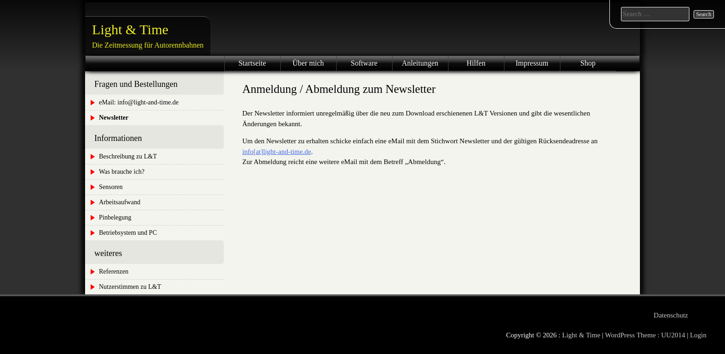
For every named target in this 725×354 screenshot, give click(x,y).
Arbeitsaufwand (119, 202)
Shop (588, 63)
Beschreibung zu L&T (128, 156)
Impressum (532, 63)
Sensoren (111, 186)
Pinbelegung (115, 217)
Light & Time (130, 29)
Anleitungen (420, 63)
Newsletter (114, 117)
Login (698, 335)
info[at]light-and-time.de (276, 151)
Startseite (252, 63)
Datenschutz (671, 315)
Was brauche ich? (121, 171)
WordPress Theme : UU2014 (645, 335)
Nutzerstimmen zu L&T (130, 286)
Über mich (308, 63)
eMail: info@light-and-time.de (138, 102)
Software (364, 63)
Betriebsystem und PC (128, 232)
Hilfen (476, 63)
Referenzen (114, 271)
